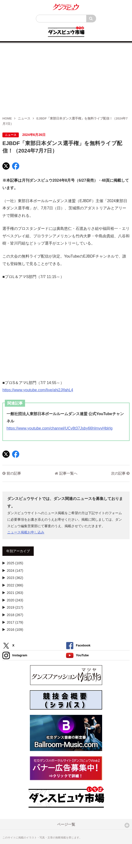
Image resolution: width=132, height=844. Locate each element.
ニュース (24, 118)
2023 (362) (15, 578)
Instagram (14, 655)
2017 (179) (15, 622)
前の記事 (11, 473)
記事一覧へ (66, 473)
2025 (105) (15, 563)
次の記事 (120, 473)
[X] (6, 166)
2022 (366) (15, 585)
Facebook (78, 645)
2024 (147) (15, 570)
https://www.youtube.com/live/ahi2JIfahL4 (37, 390)
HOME (7, 118)
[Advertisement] (66, 77)
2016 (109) (15, 629)
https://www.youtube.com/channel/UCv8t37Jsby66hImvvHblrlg (59, 428)
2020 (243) (15, 600)
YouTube (77, 655)
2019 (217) (15, 607)
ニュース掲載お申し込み (25, 532)
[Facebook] (15, 166)
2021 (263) (15, 593)
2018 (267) (15, 615)
